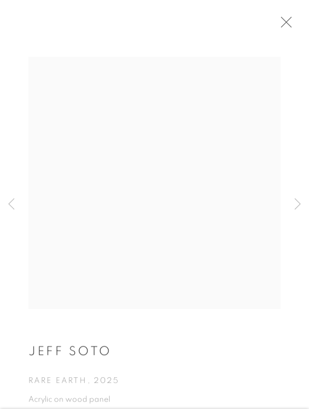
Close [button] (283, 25)
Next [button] (297, 204)
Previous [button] (11, 204)
